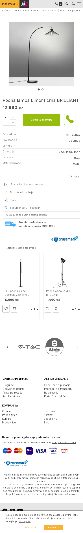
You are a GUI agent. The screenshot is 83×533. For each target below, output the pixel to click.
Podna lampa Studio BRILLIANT (58, 292)
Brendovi (49, 411)
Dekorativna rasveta (26, 10)
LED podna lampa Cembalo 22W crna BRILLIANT (16, 293)
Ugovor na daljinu (13, 388)
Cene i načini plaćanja (57, 385)
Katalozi (48, 414)
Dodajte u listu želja (21, 192)
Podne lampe (49, 10)
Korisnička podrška (55, 396)
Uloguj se (8, 385)
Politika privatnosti (13, 396)
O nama (6, 411)
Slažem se (53, 527)
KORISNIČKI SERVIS (15, 379)
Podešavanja (31, 527)
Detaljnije (73, 176)
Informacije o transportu (58, 388)
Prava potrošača (12, 392)
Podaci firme (9, 414)
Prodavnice (9, 422)
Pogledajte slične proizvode (20, 247)
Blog (46, 422)
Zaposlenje (50, 418)
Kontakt (6, 418)
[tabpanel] (41, 54)
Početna (6, 10)
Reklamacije (51, 392)
